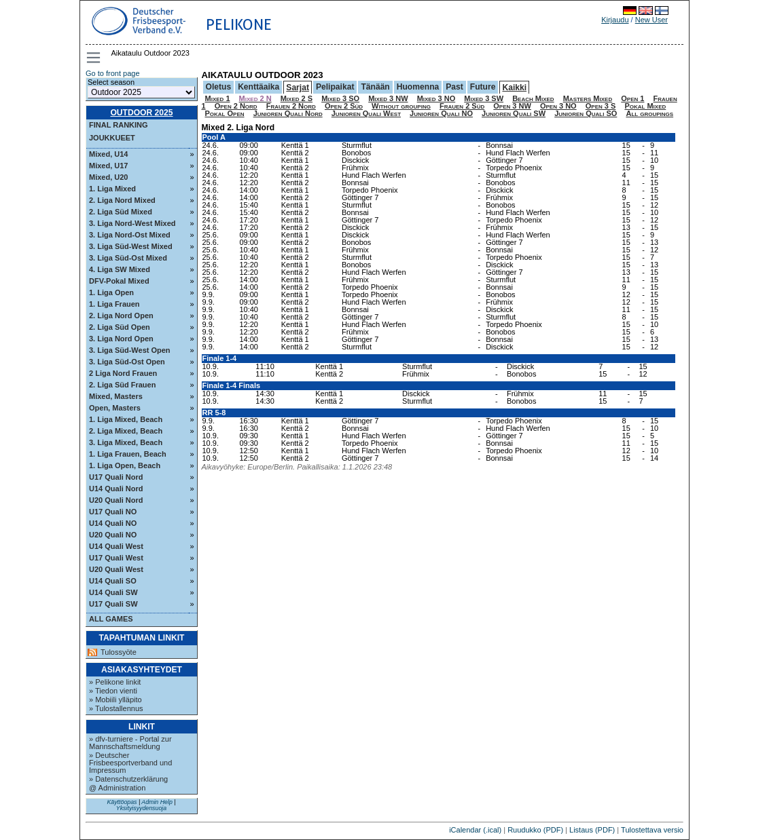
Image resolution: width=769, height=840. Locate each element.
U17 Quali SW (113, 604)
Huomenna (418, 87)
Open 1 (632, 98)
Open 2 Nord (236, 106)
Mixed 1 (217, 98)
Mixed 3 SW (483, 98)
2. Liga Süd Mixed (120, 212)
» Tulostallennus (116, 708)
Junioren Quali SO (585, 113)
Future (483, 87)
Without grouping (401, 106)
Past (454, 87)
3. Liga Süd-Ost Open (127, 362)
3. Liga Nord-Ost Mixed (130, 235)
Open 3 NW (512, 106)
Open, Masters (115, 408)
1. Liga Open (111, 292)
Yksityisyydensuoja (141, 808)
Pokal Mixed (645, 106)
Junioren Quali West (366, 113)
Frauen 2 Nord (291, 106)
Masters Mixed (588, 98)
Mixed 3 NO (436, 98)
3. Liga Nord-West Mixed (132, 223)
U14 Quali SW (113, 592)
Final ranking (118, 125)
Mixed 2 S (296, 98)
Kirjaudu (614, 20)
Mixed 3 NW (388, 98)
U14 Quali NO (113, 523)
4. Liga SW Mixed (119, 269)
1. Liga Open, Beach (124, 465)
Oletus (219, 87)
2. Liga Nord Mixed (122, 200)
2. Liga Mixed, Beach (125, 431)
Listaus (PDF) (592, 830)
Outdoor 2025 (141, 113)
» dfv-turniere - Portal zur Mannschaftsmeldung (130, 742)
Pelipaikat (335, 87)
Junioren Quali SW (514, 113)
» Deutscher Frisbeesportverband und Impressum (130, 762)
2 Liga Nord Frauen (123, 373)
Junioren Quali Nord (288, 113)
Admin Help (156, 802)
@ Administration (117, 788)
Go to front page (113, 73)
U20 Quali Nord (116, 500)
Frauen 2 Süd (462, 106)
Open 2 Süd (344, 106)
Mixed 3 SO (340, 98)
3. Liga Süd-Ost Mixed (128, 258)
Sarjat (297, 87)
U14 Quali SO (113, 581)
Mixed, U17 (108, 165)
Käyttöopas (122, 802)
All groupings (649, 113)
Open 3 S (601, 106)
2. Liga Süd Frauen (122, 385)
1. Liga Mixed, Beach (125, 419)
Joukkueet (112, 138)
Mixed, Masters (116, 396)
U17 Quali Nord (116, 477)
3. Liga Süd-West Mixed (131, 246)
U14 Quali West (116, 546)
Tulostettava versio (652, 830)
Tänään (375, 87)
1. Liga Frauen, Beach (127, 454)
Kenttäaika (258, 87)
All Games (111, 619)
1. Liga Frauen (114, 304)
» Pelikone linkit (115, 682)
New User (651, 20)
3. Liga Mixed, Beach (125, 442)
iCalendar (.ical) (475, 830)
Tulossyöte (119, 652)
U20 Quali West (116, 569)
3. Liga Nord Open (121, 339)
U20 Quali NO (113, 535)
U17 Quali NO (113, 512)
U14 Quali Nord (116, 488)
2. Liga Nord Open (121, 315)
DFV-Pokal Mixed (119, 281)
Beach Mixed (533, 98)
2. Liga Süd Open (119, 327)
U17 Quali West (116, 558)
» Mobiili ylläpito (115, 699)
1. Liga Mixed (112, 189)
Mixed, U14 (108, 154)
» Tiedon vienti (113, 691)
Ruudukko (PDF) (535, 830)
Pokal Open (225, 113)
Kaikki (514, 87)
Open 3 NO (558, 106)
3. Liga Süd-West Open (130, 350)
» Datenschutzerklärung (128, 779)
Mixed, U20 (108, 177)
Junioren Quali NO (441, 113)
